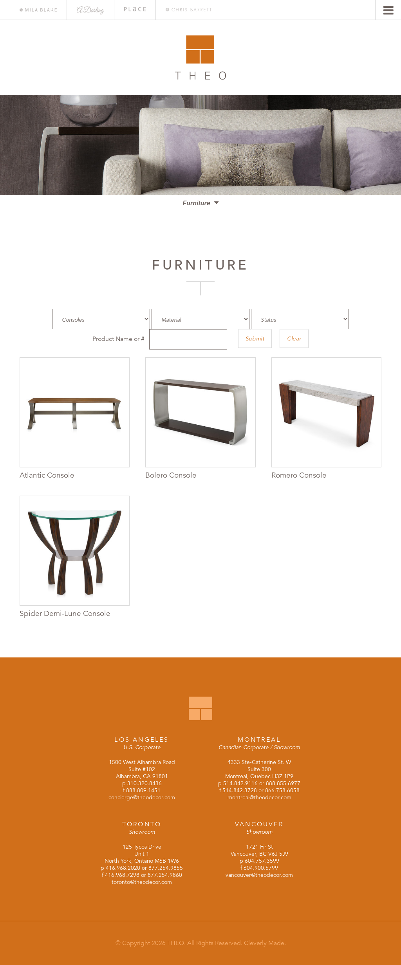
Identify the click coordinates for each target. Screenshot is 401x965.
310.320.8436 (144, 783)
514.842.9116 (240, 783)
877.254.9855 (165, 867)
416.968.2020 (123, 867)
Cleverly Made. (265, 943)
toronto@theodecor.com (142, 881)
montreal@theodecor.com (259, 797)
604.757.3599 (262, 860)
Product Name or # (118, 339)
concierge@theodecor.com (141, 797)
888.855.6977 (283, 783)
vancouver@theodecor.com (259, 874)
